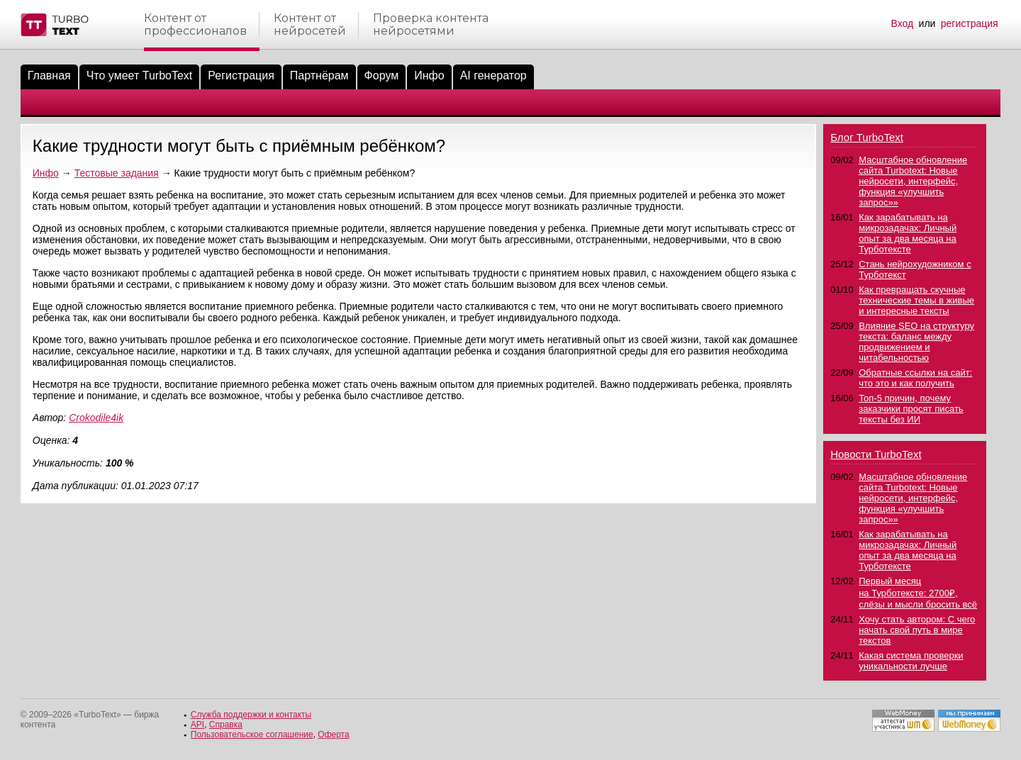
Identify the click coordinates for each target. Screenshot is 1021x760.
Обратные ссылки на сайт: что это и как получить (915, 378)
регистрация (969, 23)
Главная (49, 75)
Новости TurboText (875, 454)
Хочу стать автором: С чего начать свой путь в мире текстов (917, 630)
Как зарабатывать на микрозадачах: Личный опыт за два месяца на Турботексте (907, 233)
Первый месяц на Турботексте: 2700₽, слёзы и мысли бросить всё (918, 593)
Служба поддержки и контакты (251, 715)
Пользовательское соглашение (252, 734)
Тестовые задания (116, 173)
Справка (225, 725)
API (197, 725)
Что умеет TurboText (140, 75)
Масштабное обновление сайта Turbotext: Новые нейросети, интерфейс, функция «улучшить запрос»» (913, 181)
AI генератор (493, 75)
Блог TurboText (866, 137)
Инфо (429, 75)
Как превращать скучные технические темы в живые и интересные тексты (916, 300)
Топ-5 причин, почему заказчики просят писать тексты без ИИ (911, 409)
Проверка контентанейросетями (431, 25)
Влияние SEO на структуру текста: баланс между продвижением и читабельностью (916, 341)
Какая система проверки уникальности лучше (911, 660)
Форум (381, 75)
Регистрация (241, 75)
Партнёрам (319, 75)
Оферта (333, 734)
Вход (902, 23)
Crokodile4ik (96, 417)
